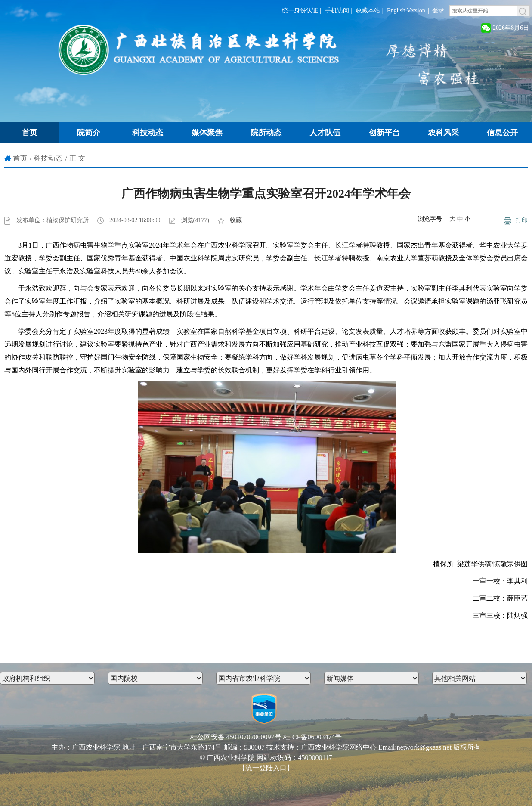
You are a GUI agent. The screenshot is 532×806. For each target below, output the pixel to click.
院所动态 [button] (266, 132)
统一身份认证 (300, 10)
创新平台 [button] (384, 132)
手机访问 (337, 10)
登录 (438, 10)
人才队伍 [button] (324, 132)
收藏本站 (368, 10)
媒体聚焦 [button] (207, 132)
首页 (20, 158)
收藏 (236, 220)
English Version (406, 10)
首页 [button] (29, 132)
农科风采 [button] (443, 132)
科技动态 (48, 158)
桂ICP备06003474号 (312, 737)
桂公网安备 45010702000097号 (235, 737)
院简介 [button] (88, 132)
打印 (522, 220)
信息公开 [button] (502, 132)
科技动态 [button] (147, 132)
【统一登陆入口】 (266, 768)
